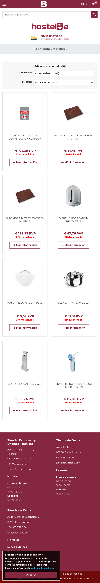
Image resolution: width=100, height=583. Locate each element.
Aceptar (31, 575)
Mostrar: (27, 82)
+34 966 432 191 (65, 457)
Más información (25, 162)
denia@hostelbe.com (68, 462)
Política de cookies (71, 573)
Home (36, 49)
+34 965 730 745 (16, 463)
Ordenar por (25, 72)
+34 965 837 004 (17, 527)
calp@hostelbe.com (18, 532)
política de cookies (42, 568)
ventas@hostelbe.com (20, 469)
